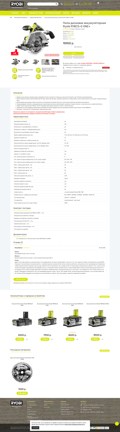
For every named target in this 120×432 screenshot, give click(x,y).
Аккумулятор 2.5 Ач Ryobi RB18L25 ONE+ (47, 304)
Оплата (29, 409)
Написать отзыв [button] (20, 279)
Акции (45, 404)
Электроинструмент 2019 (67, 407)
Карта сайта (47, 407)
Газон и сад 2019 (65, 404)
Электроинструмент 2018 (67, 411)
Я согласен (35, 427)
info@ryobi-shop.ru (86, 409)
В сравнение (78, 46)
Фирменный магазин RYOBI (17, 4)
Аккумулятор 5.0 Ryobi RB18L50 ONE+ (97, 304)
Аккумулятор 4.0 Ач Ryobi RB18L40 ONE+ (72, 304)
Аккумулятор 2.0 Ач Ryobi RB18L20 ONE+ (22, 304)
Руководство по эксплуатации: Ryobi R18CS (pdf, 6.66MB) (34, 238)
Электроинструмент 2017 (67, 414)
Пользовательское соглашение (34, 420)
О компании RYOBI (31, 404)
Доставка (29, 407)
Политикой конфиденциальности (75, 424)
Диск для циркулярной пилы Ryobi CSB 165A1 (22, 358)
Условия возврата (31, 414)
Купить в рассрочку (79, 56)
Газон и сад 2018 (65, 409)
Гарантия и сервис (31, 411)
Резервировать (106, 67)
